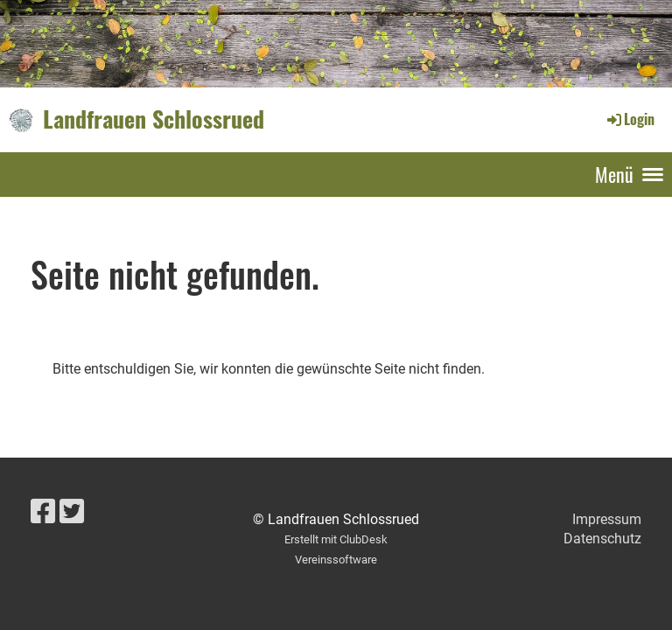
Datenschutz (602, 538)
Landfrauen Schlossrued (153, 119)
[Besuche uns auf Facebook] (43, 511)
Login (629, 119)
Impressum (606, 519)
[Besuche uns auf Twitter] (72, 511)
